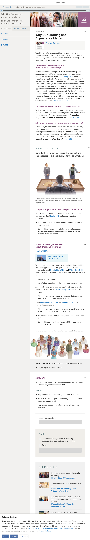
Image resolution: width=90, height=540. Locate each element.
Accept (5, 536)
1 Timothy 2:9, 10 (67, 73)
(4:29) (62, 502)
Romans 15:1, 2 (78, 114)
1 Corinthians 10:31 (61, 98)
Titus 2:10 (68, 136)
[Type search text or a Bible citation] (69, 2)
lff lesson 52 (6, 7)
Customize (23, 536)
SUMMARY (5, 36)
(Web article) (63, 475)
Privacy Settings (45, 531)
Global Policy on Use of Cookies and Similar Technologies (51, 528)
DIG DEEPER (6, 30)
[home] (3, 2)
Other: (44, 442)
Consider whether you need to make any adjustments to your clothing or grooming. (58, 436)
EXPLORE (4, 42)
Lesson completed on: (47, 415)
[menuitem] (3, 2)
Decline (14, 536)
